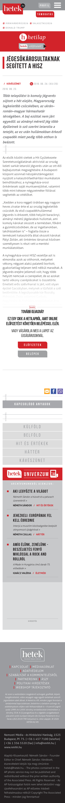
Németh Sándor (22, 505)
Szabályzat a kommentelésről (33, 675)
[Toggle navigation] (57, 6)
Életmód (41, 573)
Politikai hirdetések (33, 683)
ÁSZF (45, 679)
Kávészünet (14, 83)
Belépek (32, 354)
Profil (45, 5)
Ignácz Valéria (22, 573)
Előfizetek (33, 345)
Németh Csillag (22, 534)
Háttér (40, 534)
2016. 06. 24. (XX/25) (44, 84)
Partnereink (27, 679)
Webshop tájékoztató (33, 687)
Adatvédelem (33, 671)
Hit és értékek (44, 505)
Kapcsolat (20, 666)
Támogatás (45, 14)
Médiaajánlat (43, 666)
